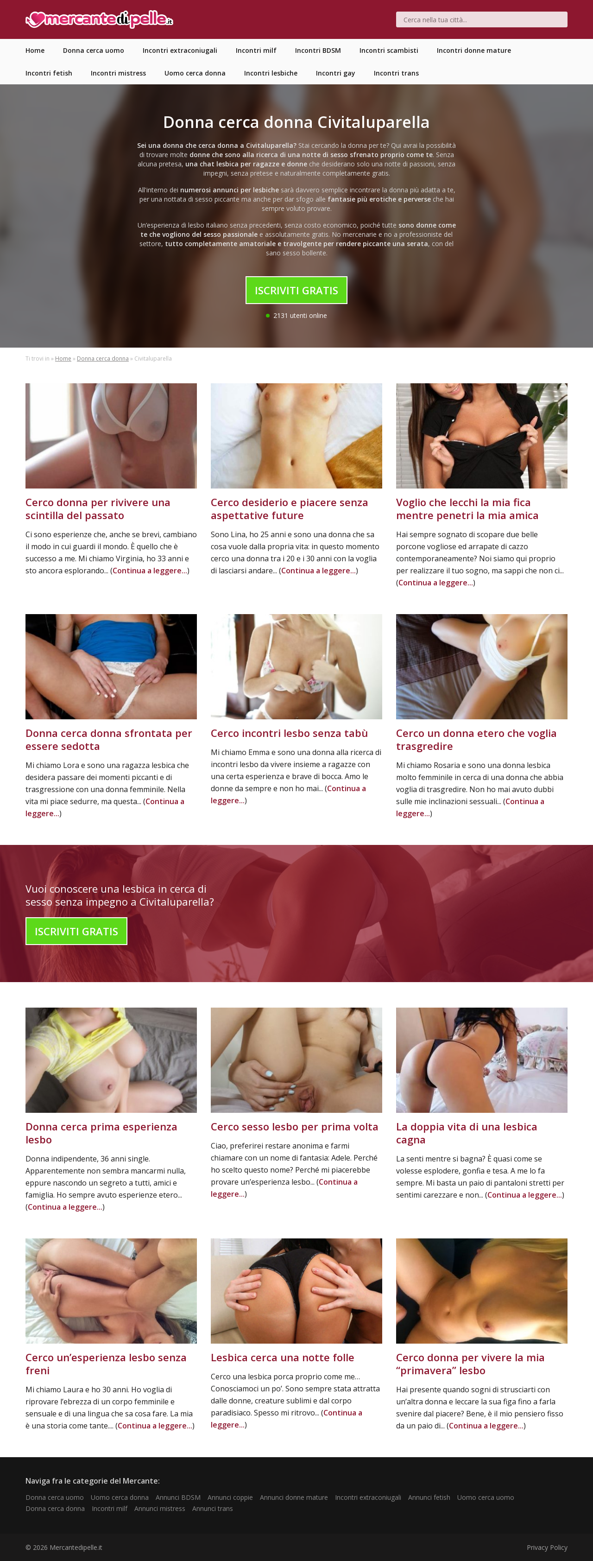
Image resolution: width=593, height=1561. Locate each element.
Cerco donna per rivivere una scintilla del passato (97, 508)
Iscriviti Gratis (296, 290)
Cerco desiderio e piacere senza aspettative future (289, 508)
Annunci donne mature (294, 1497)
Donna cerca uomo (54, 1497)
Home (63, 358)
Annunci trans (212, 1508)
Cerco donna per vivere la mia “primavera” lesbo (470, 1363)
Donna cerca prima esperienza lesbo (101, 1132)
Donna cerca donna (103, 358)
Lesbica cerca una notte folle (282, 1357)
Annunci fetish (429, 1497)
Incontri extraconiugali (368, 1497)
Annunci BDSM (178, 1497)
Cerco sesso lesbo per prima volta (295, 1126)
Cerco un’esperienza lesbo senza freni (106, 1363)
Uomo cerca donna (120, 1497)
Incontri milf (109, 1508)
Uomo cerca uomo (485, 1497)
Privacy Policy (547, 1547)
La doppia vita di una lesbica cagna (466, 1132)
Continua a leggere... (150, 570)
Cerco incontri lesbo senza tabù (289, 733)
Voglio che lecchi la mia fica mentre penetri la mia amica (467, 508)
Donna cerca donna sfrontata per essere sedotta (108, 739)
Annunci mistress (159, 1508)
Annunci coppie (230, 1497)
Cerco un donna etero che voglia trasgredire (476, 739)
